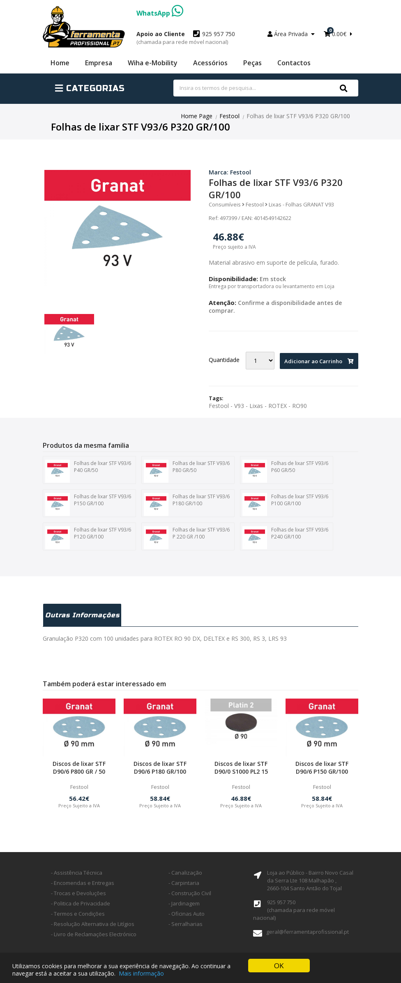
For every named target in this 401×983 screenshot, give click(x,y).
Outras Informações (82, 615)
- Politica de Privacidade (80, 903)
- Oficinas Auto (186, 913)
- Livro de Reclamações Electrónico (93, 934)
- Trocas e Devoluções (78, 893)
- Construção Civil (189, 893)
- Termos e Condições (78, 913)
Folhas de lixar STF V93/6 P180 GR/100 (187, 504)
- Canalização (185, 872)
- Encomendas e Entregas (82, 883)
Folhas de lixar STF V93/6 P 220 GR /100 (187, 537)
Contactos (294, 62)
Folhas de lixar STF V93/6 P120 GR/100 (88, 537)
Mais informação (141, 973)
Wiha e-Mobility (152, 62)
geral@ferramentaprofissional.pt (307, 931)
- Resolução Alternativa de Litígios (92, 924)
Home (60, 62)
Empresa (98, 62)
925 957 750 (185, 38)
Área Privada (291, 34)
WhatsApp (159, 13)
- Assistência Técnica (76, 872)
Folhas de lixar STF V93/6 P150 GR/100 (88, 504)
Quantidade (224, 360)
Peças (252, 62)
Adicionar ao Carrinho (319, 361)
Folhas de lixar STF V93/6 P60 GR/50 (285, 471)
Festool (229, 116)
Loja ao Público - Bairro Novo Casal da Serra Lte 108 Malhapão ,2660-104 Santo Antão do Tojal (310, 880)
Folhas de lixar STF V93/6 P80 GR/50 (187, 471)
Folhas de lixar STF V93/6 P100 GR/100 (285, 504)
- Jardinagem (184, 903)
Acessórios (210, 62)
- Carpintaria (183, 883)
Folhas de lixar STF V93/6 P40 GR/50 (88, 471)
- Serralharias (185, 924)
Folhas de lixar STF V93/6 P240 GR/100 (285, 537)
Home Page (196, 116)
